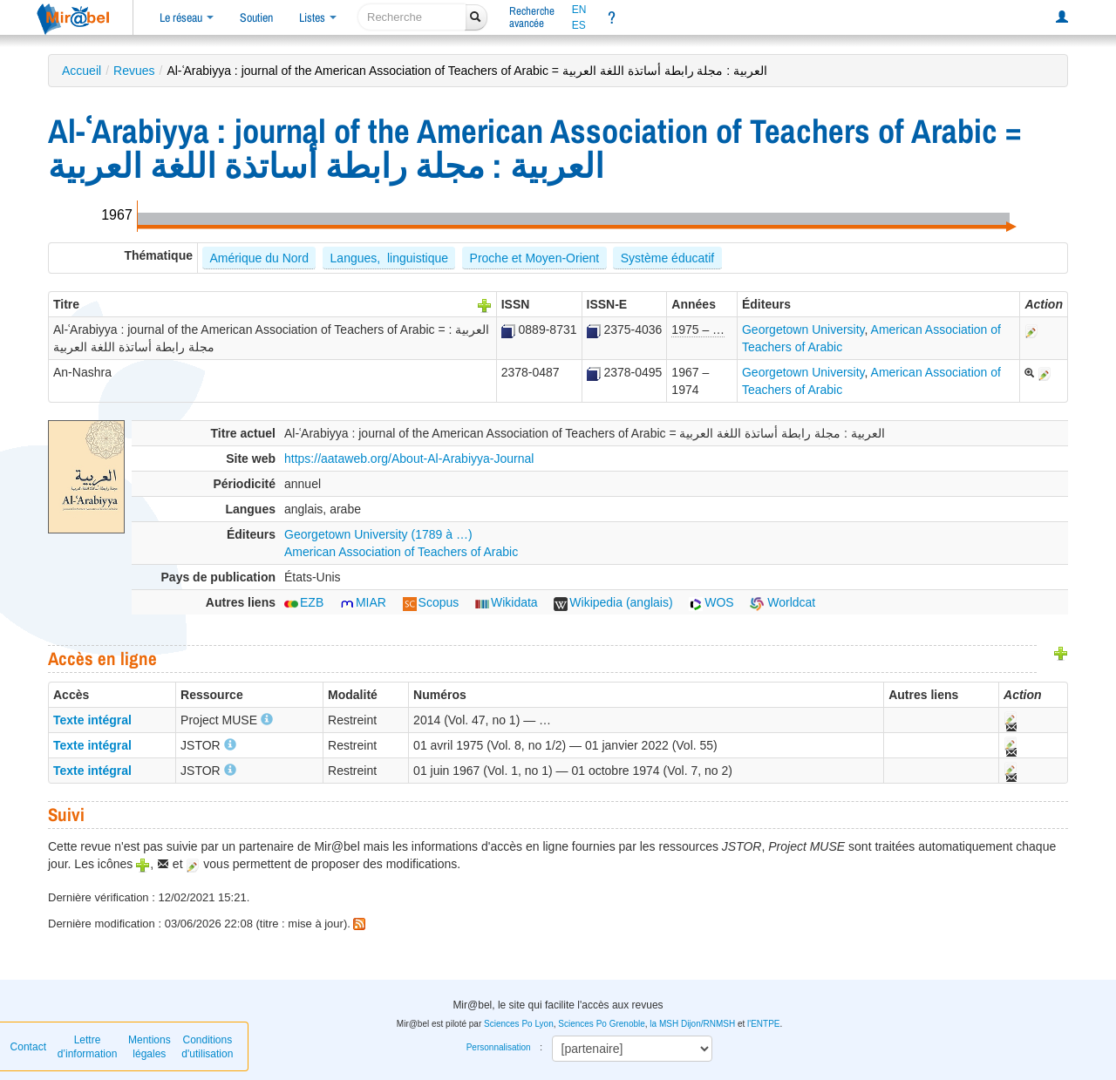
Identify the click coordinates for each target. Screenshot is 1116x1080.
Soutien (256, 17)
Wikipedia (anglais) (613, 602)
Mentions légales (149, 1047)
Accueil (81, 71)
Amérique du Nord (259, 258)
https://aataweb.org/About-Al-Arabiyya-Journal (409, 458)
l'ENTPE (763, 1024)
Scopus (431, 602)
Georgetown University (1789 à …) (378, 534)
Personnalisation (498, 1047)
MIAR (363, 602)
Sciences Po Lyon (519, 1024)
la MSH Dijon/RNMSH (692, 1024)
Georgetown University (803, 329)
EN (579, 9)
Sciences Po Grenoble (601, 1024)
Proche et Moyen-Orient (535, 258)
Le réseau (187, 17)
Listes (318, 17)
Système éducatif (667, 258)
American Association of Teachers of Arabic (401, 552)
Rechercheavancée (532, 17)
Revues (133, 71)
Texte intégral (92, 720)
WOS (711, 602)
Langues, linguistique (389, 258)
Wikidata (506, 602)
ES (579, 25)
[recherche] (412, 17)
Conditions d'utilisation (207, 1047)
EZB (303, 602)
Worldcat (782, 602)
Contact (28, 1047)
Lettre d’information (88, 1047)
